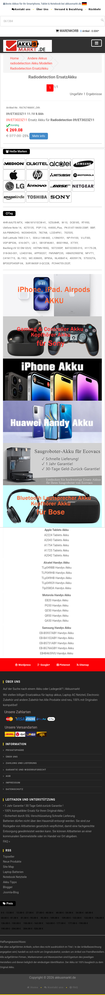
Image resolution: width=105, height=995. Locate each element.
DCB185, (75, 222)
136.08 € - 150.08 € (11, 923)
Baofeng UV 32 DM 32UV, (17, 248)
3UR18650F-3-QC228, (37, 263)
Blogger (8, 887)
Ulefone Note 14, (12, 227)
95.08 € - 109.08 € (50, 918)
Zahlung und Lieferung (21, 763)
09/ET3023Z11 (16, 120)
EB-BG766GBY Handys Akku (56, 648)
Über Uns (42, 9)
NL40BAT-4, (61, 258)
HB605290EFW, (74, 253)
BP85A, (49, 258)
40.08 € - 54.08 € (64, 912)
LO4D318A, (26, 253)
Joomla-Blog (11, 892)
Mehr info (38, 136)
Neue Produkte (12, 861)
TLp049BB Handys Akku (57, 567)
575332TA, (90, 258)
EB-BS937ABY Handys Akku (56, 633)
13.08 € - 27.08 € (24, 912)
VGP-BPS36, (10, 242)
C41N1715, (9, 258)
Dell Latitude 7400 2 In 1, (17, 237)
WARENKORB (68, 31)
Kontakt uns (21, 9)
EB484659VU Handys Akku (56, 653)
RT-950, (86, 222)
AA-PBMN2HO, (11, 232)
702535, (68, 232)
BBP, (92, 227)
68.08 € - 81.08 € (9, 918)
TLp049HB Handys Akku (57, 578)
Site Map (8, 866)
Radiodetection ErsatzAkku (29, 68)
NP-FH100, (73, 237)
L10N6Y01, (58, 237)
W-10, (65, 222)
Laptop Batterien (13, 872)
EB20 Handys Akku (56, 600)
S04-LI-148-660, (42, 237)
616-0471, (24, 242)
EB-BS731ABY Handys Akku (56, 643)
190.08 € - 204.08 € (11, 928)
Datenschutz (14, 789)
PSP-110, (41, 227)
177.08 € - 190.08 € (78, 923)
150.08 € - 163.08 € (33, 923)
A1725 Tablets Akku (56, 550)
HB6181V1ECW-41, (35, 222)
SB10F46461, (46, 242)
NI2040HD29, (29, 232)
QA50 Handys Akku (57, 620)
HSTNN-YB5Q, (41, 248)
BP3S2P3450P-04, (13, 263)
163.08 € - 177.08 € (55, 923)
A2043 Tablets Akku (56, 540)
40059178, (76, 258)
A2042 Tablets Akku (56, 555)
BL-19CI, (22, 258)
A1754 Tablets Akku (56, 545)
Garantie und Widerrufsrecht (26, 769)
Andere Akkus (37, 58)
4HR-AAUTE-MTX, (13, 222)
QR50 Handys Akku (56, 615)
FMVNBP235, (56, 253)
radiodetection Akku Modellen (31, 63)
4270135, (29, 227)
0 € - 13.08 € (7, 912)
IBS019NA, (62, 242)
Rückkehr (95, 9)
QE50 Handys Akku (56, 610)
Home (14, 58)
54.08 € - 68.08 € (84, 912)
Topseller (8, 856)
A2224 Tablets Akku (56, 535)
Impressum (13, 782)
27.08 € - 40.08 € (44, 912)
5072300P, (57, 248)
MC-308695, (36, 258)
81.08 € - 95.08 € (29, 918)
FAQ (74, 987)
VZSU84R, (54, 222)
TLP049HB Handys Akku (56, 572)
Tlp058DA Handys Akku (56, 588)
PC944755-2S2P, (61, 263)
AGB (8, 776)
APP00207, (40, 253)
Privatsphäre (15, 750)
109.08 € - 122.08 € (72, 918)
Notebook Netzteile (15, 877)
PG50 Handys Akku (56, 605)
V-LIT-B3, (86, 237)
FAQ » (6, 841)
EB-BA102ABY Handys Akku (56, 638)
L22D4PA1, (56, 232)
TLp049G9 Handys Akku (57, 583)
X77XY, (74, 242)
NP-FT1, (89, 253)
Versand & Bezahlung (68, 9)
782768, (43, 232)
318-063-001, (10, 253)
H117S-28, (90, 248)
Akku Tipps (10, 882)
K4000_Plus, (55, 227)
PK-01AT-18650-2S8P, (76, 227)
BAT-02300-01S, (74, 248)
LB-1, (34, 242)
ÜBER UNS (12, 756)
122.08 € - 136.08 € (94, 918)
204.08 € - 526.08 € (33, 928)
